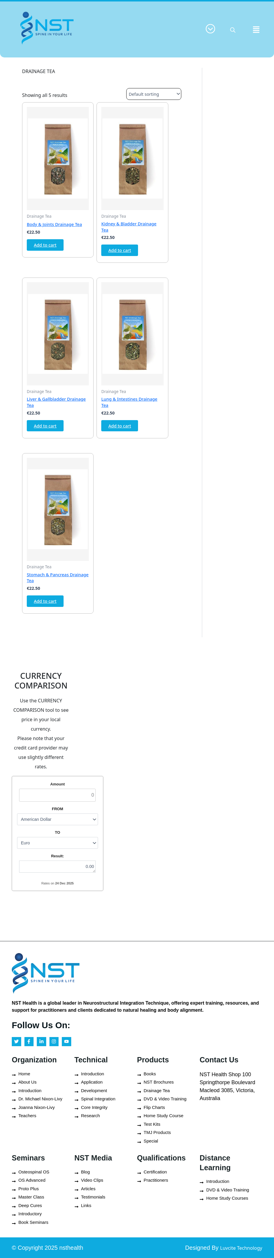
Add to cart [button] (48, 247)
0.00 (62, 880)
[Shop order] (151, 94)
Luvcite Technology (234, 1248)
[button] (256, 29)
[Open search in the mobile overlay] (233, 29)
